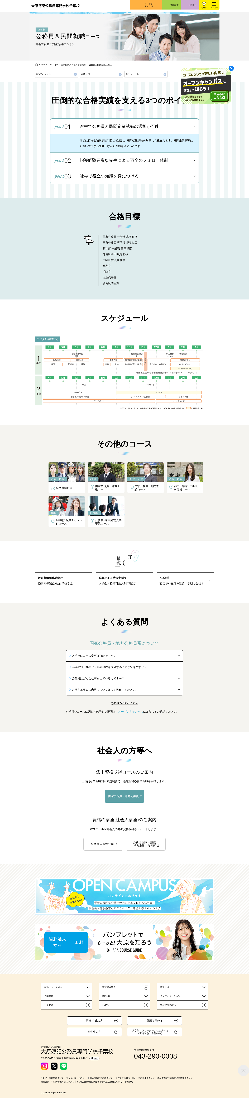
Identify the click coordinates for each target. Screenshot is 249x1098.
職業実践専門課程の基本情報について (175, 1078)
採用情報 (129, 1082)
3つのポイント (43, 74)
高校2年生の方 (94, 1020)
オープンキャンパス (150, 5)
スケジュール (132, 74)
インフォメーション (170, 996)
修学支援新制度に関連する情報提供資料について (99, 1082)
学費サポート (167, 987)
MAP (94, 1058)
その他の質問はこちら (124, 703)
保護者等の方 (154, 1020)
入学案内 (48, 996)
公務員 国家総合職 (102, 843)
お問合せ (192, 5)
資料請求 (174, 5)
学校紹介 (106, 996)
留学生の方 (94, 1031)
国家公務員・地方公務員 (123, 796)
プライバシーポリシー (76, 1078)
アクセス (203, 8)
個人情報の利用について (101, 1078)
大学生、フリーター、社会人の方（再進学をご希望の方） (150, 1032)
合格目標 (85, 74)
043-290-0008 (155, 1056)
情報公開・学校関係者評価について (57, 1082)
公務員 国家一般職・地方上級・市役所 (146, 844)
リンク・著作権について (52, 1078)
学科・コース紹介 (49, 64)
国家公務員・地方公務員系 (73, 64)
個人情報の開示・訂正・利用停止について (135, 1078)
